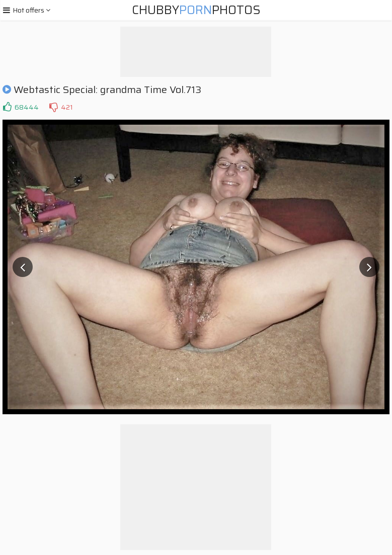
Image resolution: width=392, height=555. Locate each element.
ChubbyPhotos (196, 10)
